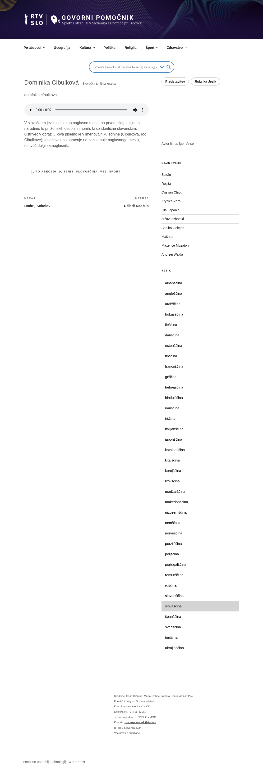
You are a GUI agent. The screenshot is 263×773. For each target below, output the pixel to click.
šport (114, 171)
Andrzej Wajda (172, 254)
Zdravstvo (177, 48)
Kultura (87, 48)
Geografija (62, 48)
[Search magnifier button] (168, 67)
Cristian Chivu (171, 192)
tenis (69, 171)
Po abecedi (35, 48)
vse (103, 171)
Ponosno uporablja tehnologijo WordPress (54, 762)
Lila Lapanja (170, 210)
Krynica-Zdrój (171, 201)
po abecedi (46, 171)
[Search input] (126, 67)
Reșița (166, 183)
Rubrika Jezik (205, 81)
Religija (131, 48)
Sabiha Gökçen (172, 228)
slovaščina (87, 171)
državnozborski (172, 219)
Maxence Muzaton (175, 245)
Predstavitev (175, 81)
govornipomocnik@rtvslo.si (140, 722)
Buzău (166, 174)
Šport (152, 48)
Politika (109, 48)
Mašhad (167, 237)
